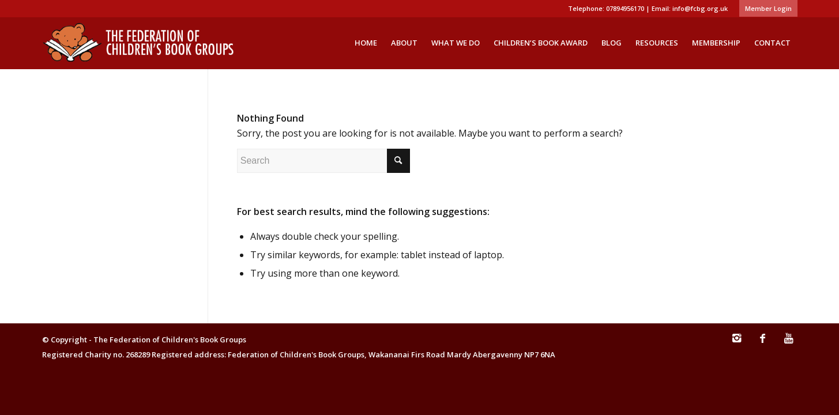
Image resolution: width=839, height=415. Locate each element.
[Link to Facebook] (763, 343)
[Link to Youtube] (788, 343)
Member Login (768, 8)
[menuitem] (765, 9)
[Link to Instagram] (737, 343)
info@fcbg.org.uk (700, 8)
